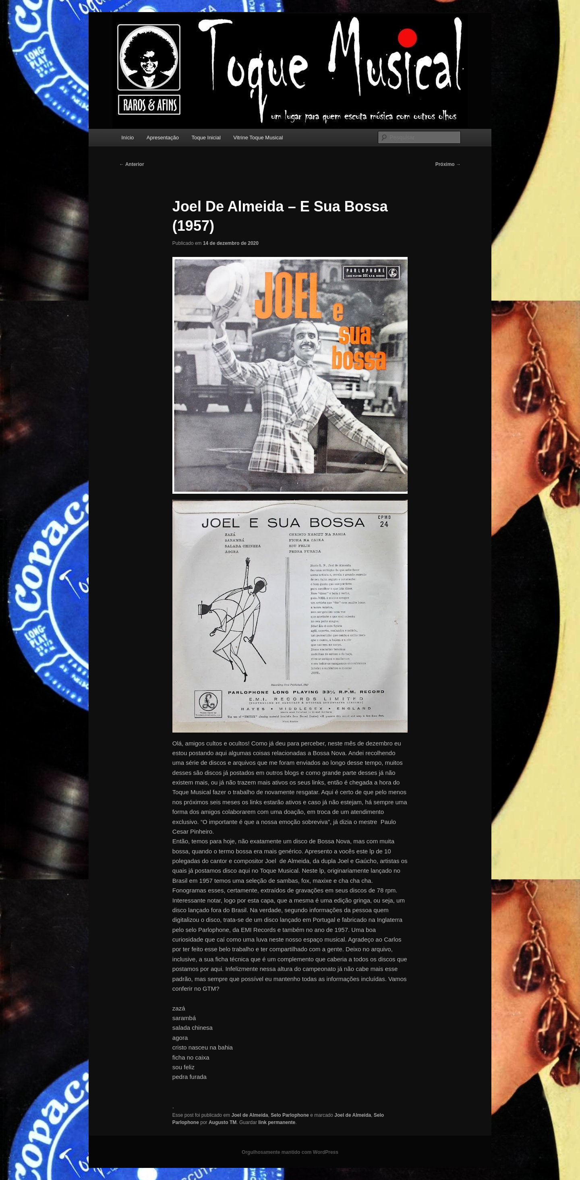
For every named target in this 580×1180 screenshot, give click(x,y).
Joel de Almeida (250, 1115)
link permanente (276, 1122)
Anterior (131, 164)
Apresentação (163, 138)
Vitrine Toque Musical (258, 138)
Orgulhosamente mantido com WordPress (290, 1152)
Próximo (448, 164)
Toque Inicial (206, 138)
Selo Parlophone (290, 1115)
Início (127, 138)
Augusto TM (222, 1122)
